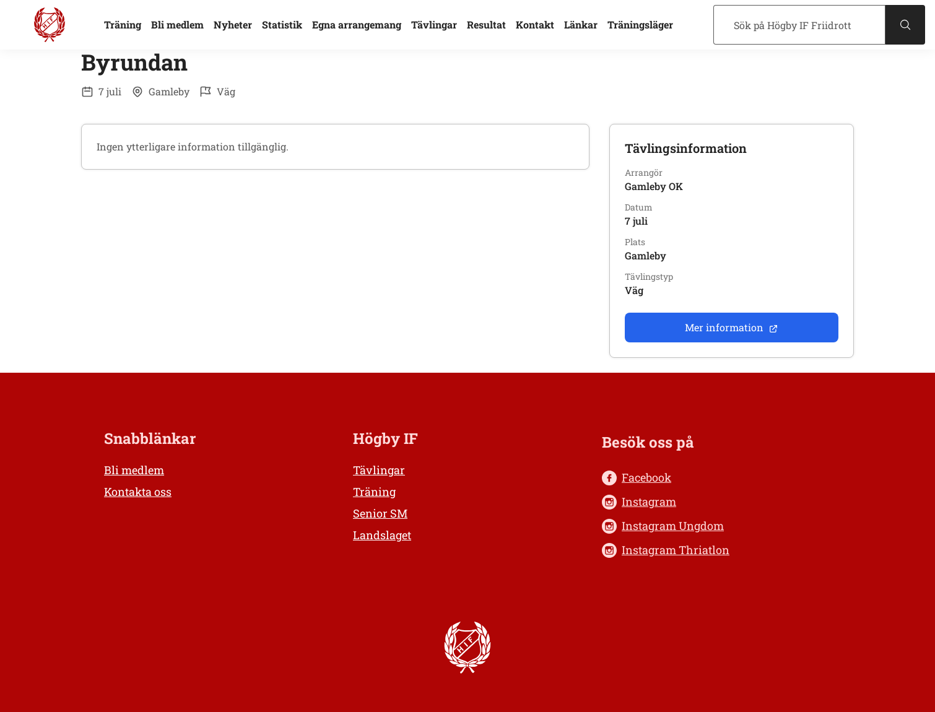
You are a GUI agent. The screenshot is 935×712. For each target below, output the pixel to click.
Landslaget (382, 534)
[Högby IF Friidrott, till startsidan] (49, 25)
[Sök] (799, 25)
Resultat (486, 24)
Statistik (282, 24)
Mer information (731, 327)
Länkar (581, 24)
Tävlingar (434, 24)
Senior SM (380, 513)
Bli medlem (177, 24)
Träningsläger (640, 24)
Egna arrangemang (356, 24)
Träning (122, 24)
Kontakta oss (138, 491)
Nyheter (233, 24)
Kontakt (535, 24)
